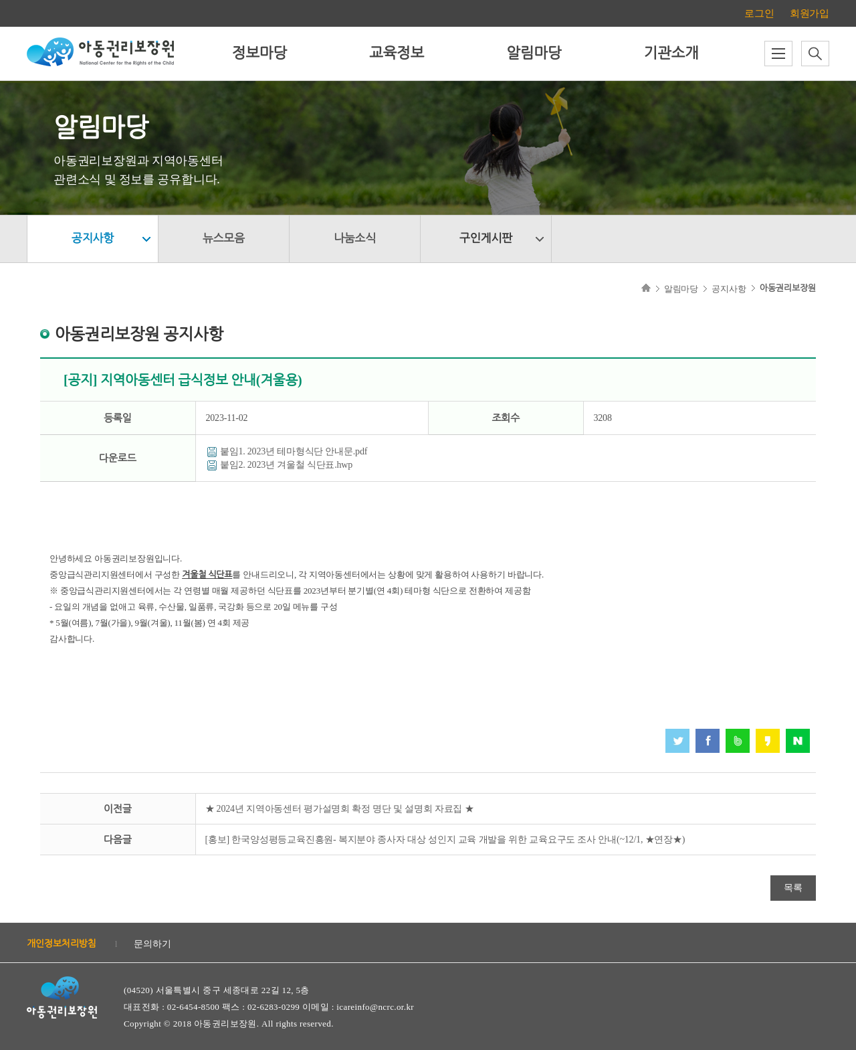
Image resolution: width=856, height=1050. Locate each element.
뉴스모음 (224, 238)
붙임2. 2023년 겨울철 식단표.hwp (286, 465)
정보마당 (259, 53)
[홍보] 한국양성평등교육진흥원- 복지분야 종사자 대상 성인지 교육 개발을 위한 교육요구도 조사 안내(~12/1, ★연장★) (445, 840)
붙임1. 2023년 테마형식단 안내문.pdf (293, 451)
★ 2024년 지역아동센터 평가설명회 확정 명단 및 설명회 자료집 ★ (339, 809)
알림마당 (533, 53)
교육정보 (396, 53)
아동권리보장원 (788, 288)
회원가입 (809, 13)
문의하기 (152, 944)
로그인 (759, 13)
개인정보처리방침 (61, 944)
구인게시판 (485, 238)
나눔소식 (355, 238)
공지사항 (93, 238)
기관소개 (670, 53)
